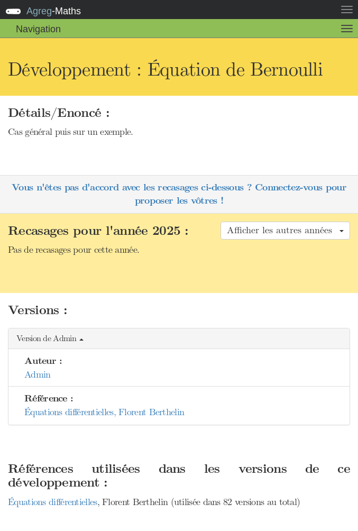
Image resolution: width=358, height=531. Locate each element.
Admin (37, 374)
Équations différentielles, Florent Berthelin (104, 412)
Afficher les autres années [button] (285, 230)
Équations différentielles (52, 502)
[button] (179, 338)
